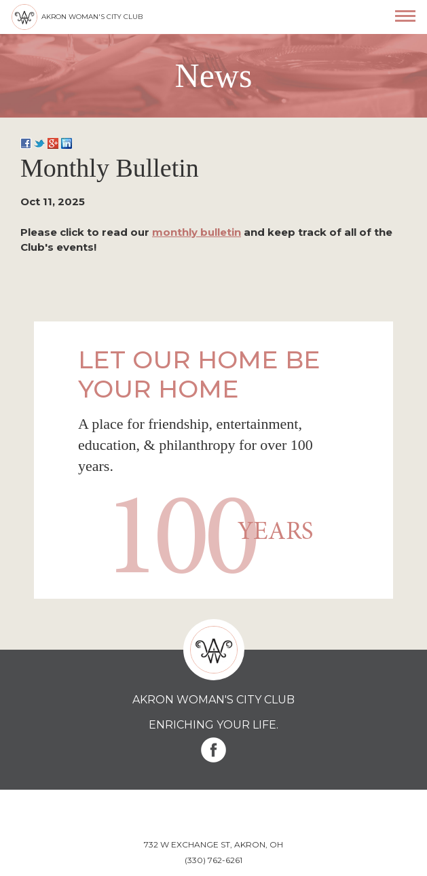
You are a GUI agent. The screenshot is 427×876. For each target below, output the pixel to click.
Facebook (213, 750)
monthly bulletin (196, 232)
